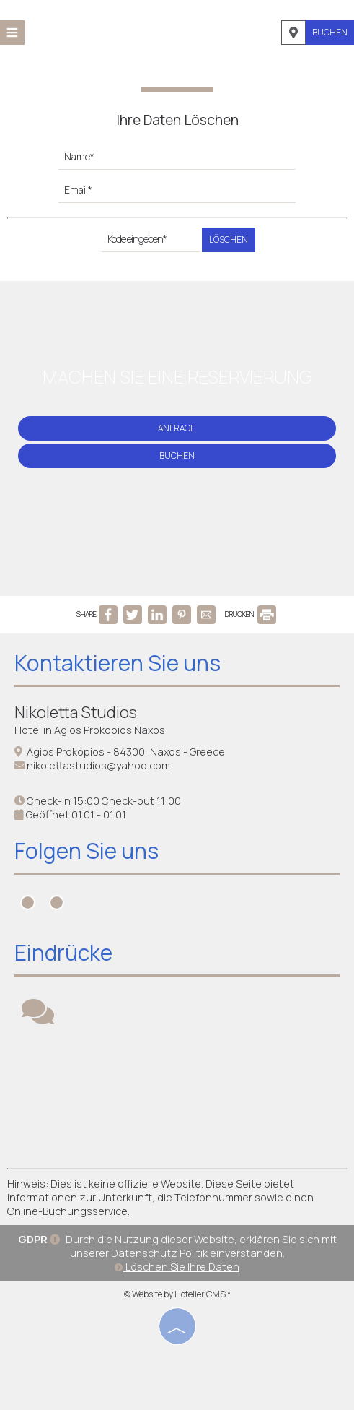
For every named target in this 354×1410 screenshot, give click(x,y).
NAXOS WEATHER (177, 1099)
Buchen (330, 32)
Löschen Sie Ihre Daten (177, 1266)
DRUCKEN (250, 614)
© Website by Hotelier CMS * (177, 1294)
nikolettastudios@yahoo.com (98, 765)
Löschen (228, 239)
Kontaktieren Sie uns (117, 663)
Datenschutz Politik (159, 1253)
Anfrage (176, 428)
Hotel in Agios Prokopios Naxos (89, 730)
